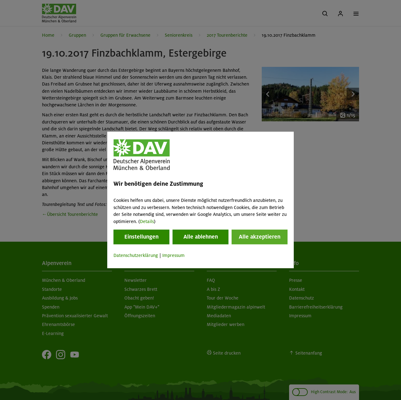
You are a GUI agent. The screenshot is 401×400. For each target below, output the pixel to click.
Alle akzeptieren (259, 236)
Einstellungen (141, 236)
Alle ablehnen (200, 236)
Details (147, 221)
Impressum (173, 255)
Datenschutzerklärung (135, 255)
